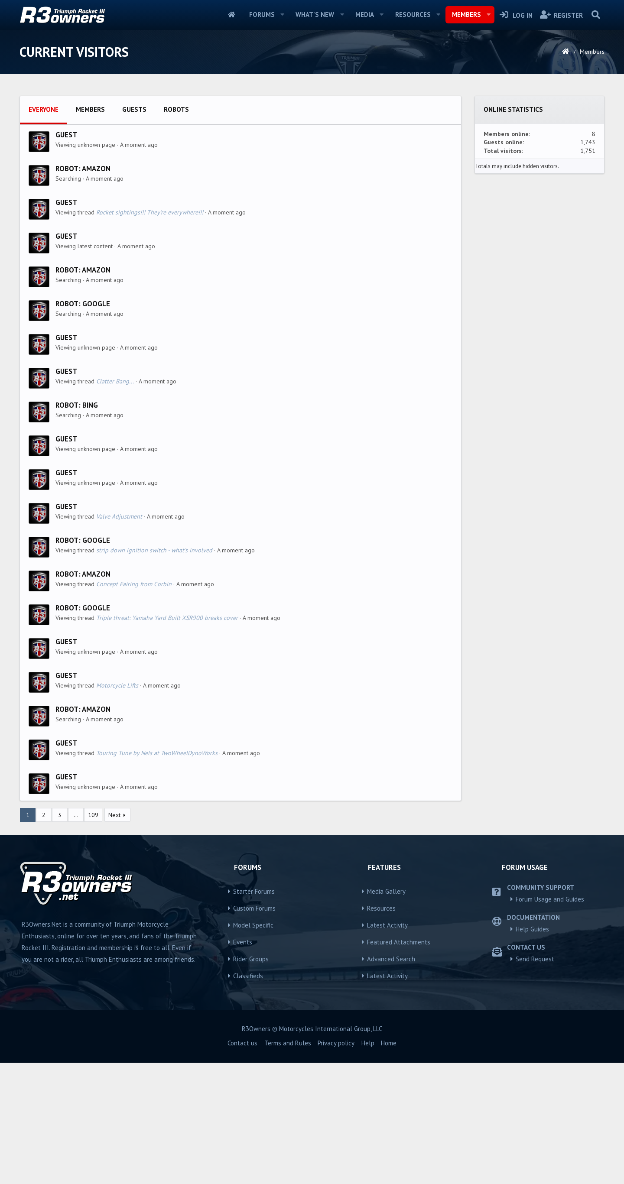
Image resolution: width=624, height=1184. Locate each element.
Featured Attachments (398, 1063)
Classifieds (248, 1097)
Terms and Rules (287, 1164)
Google (96, 425)
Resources (413, 14)
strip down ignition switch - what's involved (154, 671)
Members (466, 14)
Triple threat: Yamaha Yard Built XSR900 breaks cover (167, 739)
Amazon (96, 290)
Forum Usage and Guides (550, 1020)
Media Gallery (386, 1013)
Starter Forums (254, 1013)
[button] (282, 14)
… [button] (76, 936)
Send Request (535, 1080)
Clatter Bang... (115, 502)
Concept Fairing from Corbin (134, 705)
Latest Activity (387, 1046)
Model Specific (253, 1046)
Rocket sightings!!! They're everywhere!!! (149, 333)
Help (367, 1164)
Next (114, 936)
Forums (262, 14)
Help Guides (532, 1050)
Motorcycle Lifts (117, 807)
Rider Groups (251, 1080)
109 (93, 936)
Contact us (242, 1164)
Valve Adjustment (119, 638)
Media (364, 14)
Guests (134, 231)
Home (231, 14)
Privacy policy (336, 1164)
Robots (176, 231)
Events (242, 1063)
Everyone (43, 231)
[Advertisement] (312, 152)
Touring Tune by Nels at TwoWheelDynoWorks (157, 874)
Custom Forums (254, 1029)
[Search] (595, 14)
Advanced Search (391, 1080)
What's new (315, 14)
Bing (90, 526)
